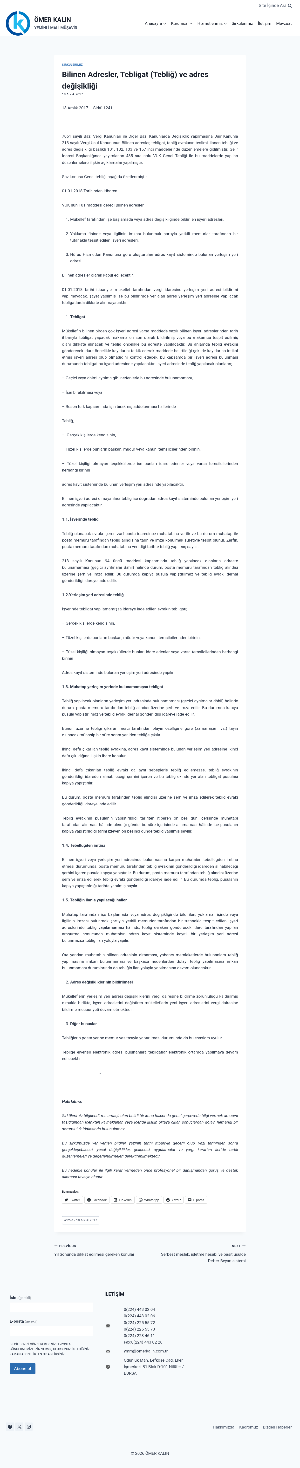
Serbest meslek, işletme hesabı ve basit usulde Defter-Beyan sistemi (200, 1252)
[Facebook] (10, 1427)
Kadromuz (248, 1427)
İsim (20, 1297)
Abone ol (22, 1368)
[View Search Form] (275, 5)
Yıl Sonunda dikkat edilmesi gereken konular (100, 1249)
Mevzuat (284, 23)
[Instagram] (29, 1427)
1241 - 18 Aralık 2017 (80, 1220)
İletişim (264, 23)
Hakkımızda (223, 1427)
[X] (19, 1427)
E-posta (23, 1321)
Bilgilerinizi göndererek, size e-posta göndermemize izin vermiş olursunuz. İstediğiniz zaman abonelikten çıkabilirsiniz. (50, 1349)
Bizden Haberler (277, 1427)
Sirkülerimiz (242, 23)
